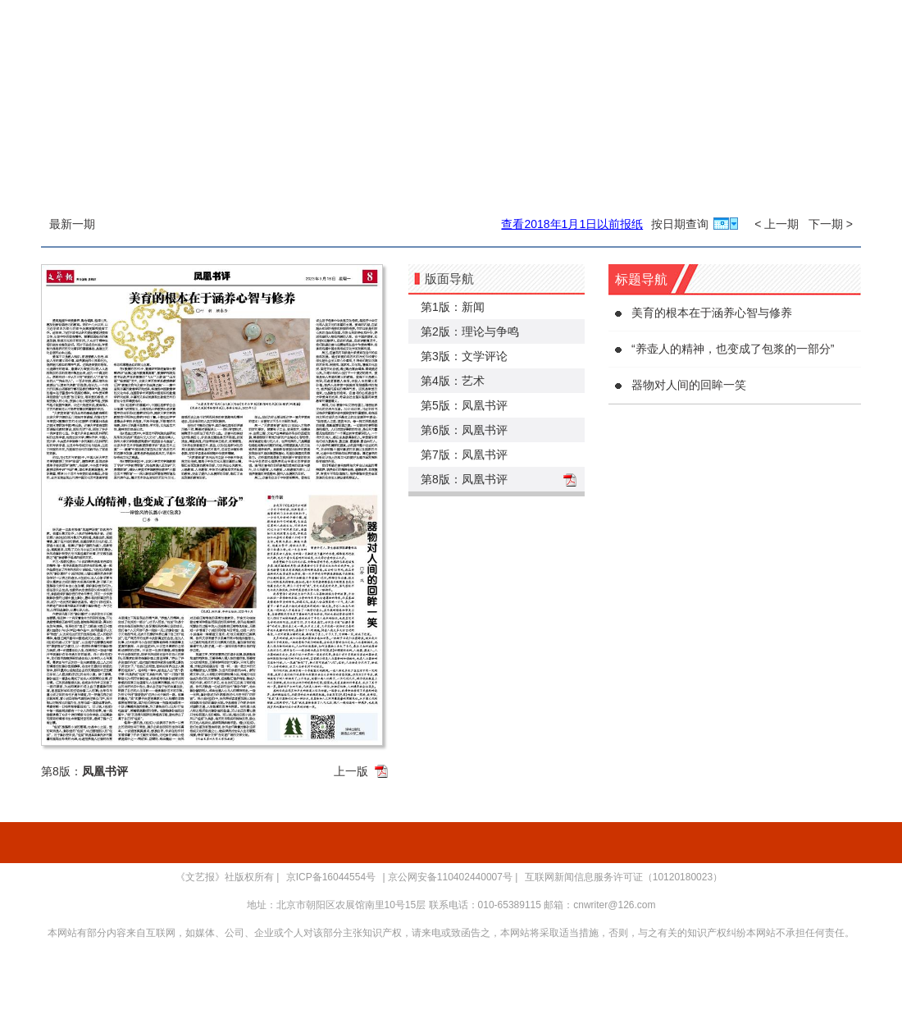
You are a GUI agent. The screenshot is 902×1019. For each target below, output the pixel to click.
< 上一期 (776, 224)
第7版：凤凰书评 (464, 454)
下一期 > (831, 224)
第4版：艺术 (453, 380)
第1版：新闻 (453, 306)
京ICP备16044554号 (331, 877)
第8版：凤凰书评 (464, 479)
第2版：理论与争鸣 (470, 331)
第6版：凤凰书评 (464, 429)
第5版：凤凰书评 (464, 405)
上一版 (351, 771)
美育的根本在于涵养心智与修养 (711, 312)
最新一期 (72, 224)
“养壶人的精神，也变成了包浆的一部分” (732, 348)
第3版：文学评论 (464, 356)
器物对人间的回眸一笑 (688, 384)
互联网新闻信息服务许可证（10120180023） (623, 877)
